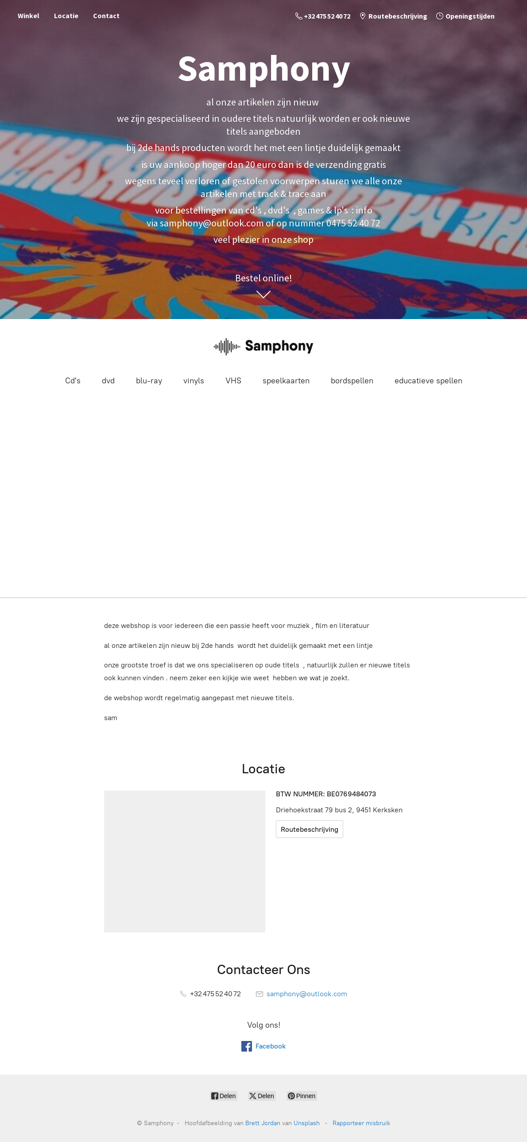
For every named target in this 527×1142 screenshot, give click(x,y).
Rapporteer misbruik (361, 1123)
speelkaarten (286, 381)
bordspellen (352, 381)
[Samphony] (263, 346)
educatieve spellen (428, 381)
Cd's (73, 381)
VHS (233, 381)
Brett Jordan (262, 1123)
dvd (108, 381)
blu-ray (149, 381)
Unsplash (307, 1123)
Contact (106, 15)
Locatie (66, 15)
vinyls (193, 381)
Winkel (28, 15)
